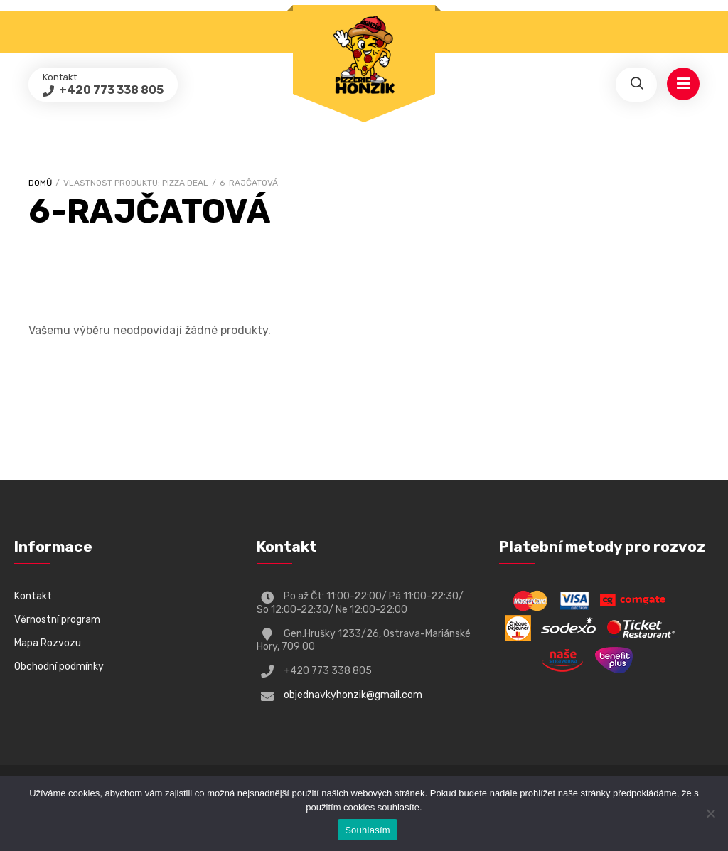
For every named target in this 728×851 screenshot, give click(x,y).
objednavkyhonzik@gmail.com (353, 695)
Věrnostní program (57, 620)
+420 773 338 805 (110, 90)
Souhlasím (367, 830)
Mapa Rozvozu (47, 643)
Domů (40, 183)
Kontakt (33, 596)
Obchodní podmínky (59, 666)
